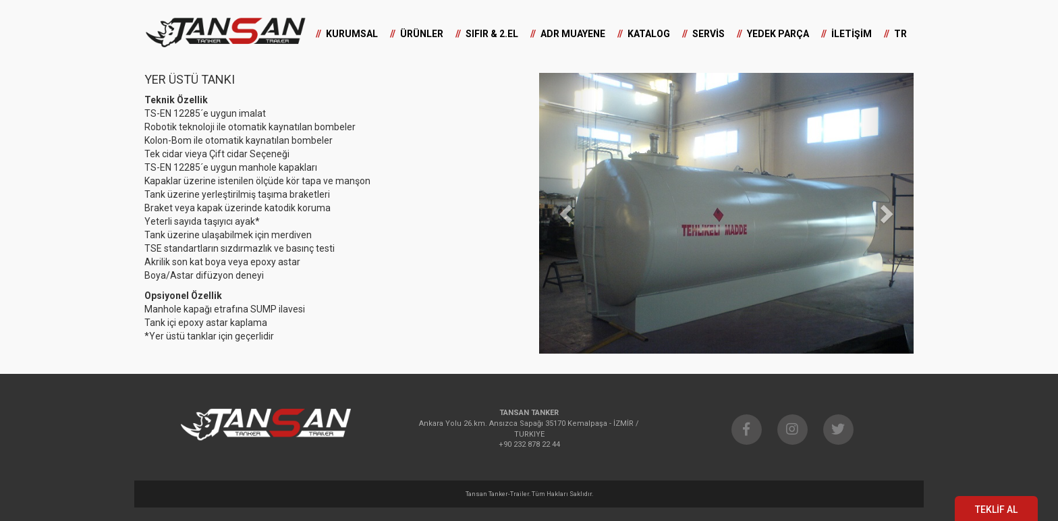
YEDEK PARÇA (778, 33)
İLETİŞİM (851, 33)
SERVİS (708, 33)
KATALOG (649, 33)
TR (900, 33)
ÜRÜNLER (421, 33)
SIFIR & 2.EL (492, 33)
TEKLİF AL (996, 509)
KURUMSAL (352, 33)
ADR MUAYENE (572, 33)
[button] (567, 213)
